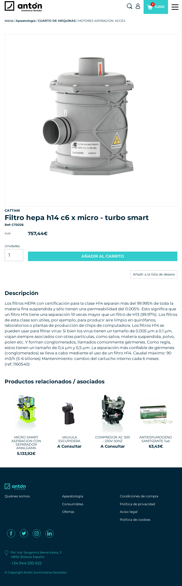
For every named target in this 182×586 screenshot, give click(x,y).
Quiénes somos (17, 496)
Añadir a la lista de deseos (154, 274)
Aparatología (26, 21)
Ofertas (68, 512)
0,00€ (156, 8)
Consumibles (72, 504)
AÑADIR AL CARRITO (102, 256)
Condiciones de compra (139, 496)
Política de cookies (135, 520)
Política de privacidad (137, 504)
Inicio (9, 21)
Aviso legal (129, 512)
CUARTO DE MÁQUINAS (57, 21)
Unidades (12, 246)
